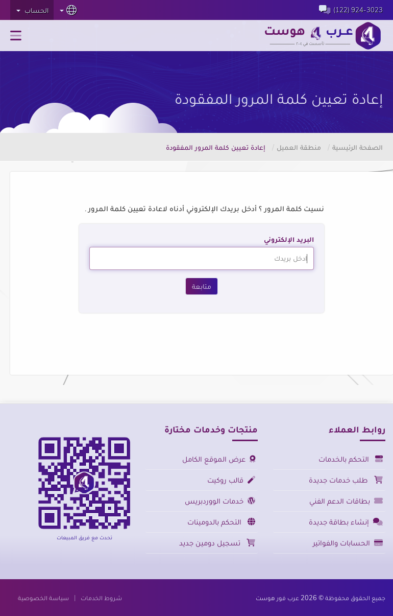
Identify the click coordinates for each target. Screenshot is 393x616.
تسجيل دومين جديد (217, 542)
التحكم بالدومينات (221, 522)
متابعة (201, 286)
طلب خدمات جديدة (346, 480)
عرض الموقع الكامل (218, 459)
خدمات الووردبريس (220, 501)
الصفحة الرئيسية (357, 147)
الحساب (32, 10)
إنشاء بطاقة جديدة (346, 522)
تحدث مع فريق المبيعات (84, 537)
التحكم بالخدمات (350, 459)
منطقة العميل (299, 147)
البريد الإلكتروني (289, 239)
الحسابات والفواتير (348, 542)
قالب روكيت (231, 480)
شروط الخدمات (101, 598)
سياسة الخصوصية (43, 598)
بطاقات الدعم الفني (346, 501)
